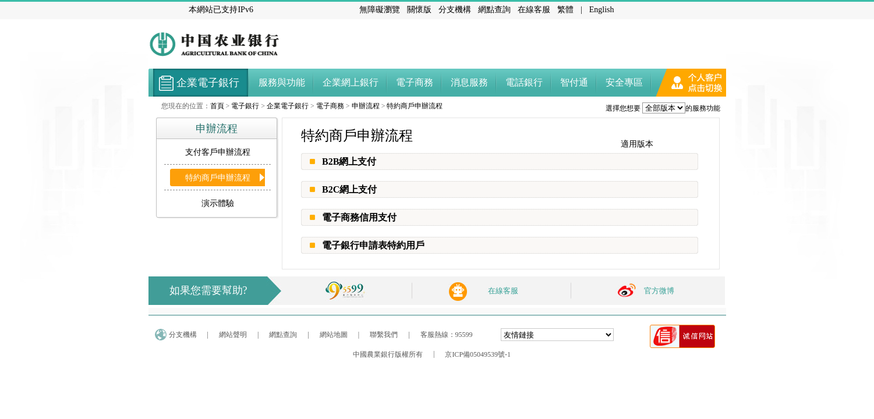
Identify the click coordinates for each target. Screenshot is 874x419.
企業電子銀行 (288, 106)
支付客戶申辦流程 (217, 152)
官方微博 (659, 290)
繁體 (565, 9)
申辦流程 (366, 106)
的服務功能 (702, 108)
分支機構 (454, 9)
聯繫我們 (384, 335)
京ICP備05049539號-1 (478, 354)
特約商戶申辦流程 (415, 106)
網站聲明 (233, 335)
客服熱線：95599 (446, 335)
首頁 (217, 106)
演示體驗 (217, 203)
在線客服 (534, 9)
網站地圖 (334, 335)
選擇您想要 (623, 108)
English (601, 9)
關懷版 (419, 9)
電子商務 (330, 106)
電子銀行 (245, 106)
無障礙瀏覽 (379, 9)
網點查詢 (494, 9)
